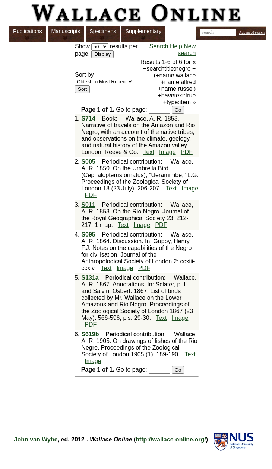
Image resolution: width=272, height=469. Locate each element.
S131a (89, 277)
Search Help (165, 46)
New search (187, 49)
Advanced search (252, 32)
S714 (88, 118)
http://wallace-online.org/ (171, 439)
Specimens (102, 31)
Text (148, 152)
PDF (187, 152)
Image (167, 152)
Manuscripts (65, 31)
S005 (88, 161)
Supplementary (143, 31)
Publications (27, 31)
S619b (90, 334)
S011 (88, 205)
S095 (88, 234)
